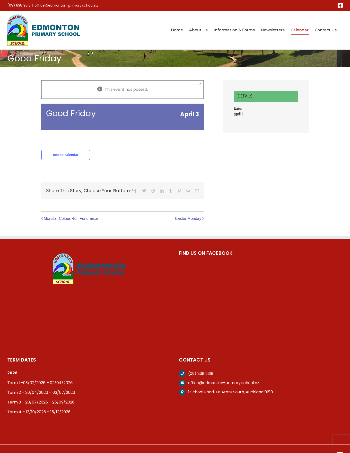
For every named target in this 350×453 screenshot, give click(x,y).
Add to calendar (66, 155)
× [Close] (200, 84)
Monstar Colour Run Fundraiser (71, 218)
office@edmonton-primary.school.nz (66, 5)
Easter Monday (188, 218)
